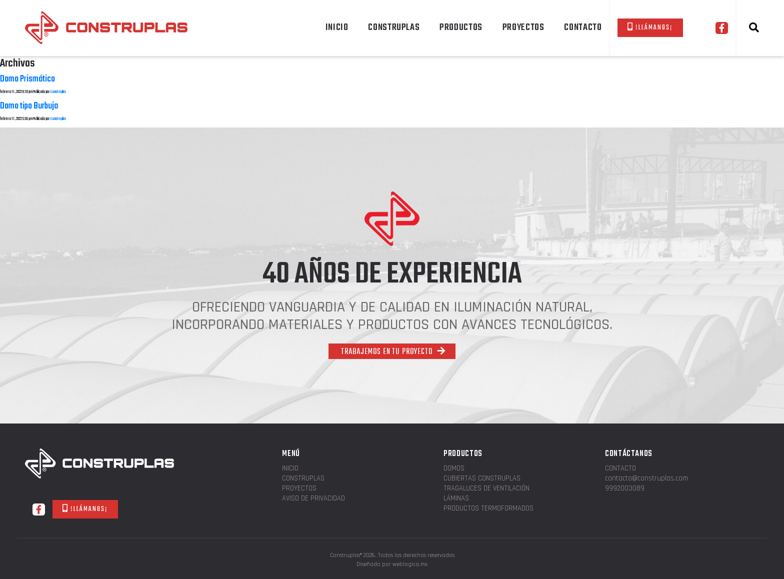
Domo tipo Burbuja (29, 106)
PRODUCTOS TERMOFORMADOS (489, 508)
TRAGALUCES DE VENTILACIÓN (487, 488)
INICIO (337, 27)
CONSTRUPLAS (394, 27)
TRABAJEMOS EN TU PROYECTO (393, 352)
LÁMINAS (456, 498)
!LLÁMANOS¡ (650, 28)
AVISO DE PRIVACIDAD (313, 498)
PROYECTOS (523, 27)
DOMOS (454, 468)
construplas (58, 92)
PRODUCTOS (461, 27)
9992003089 (624, 488)
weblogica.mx (410, 564)
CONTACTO (583, 27)
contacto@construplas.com (646, 478)
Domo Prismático (27, 79)
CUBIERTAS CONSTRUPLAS (482, 478)
